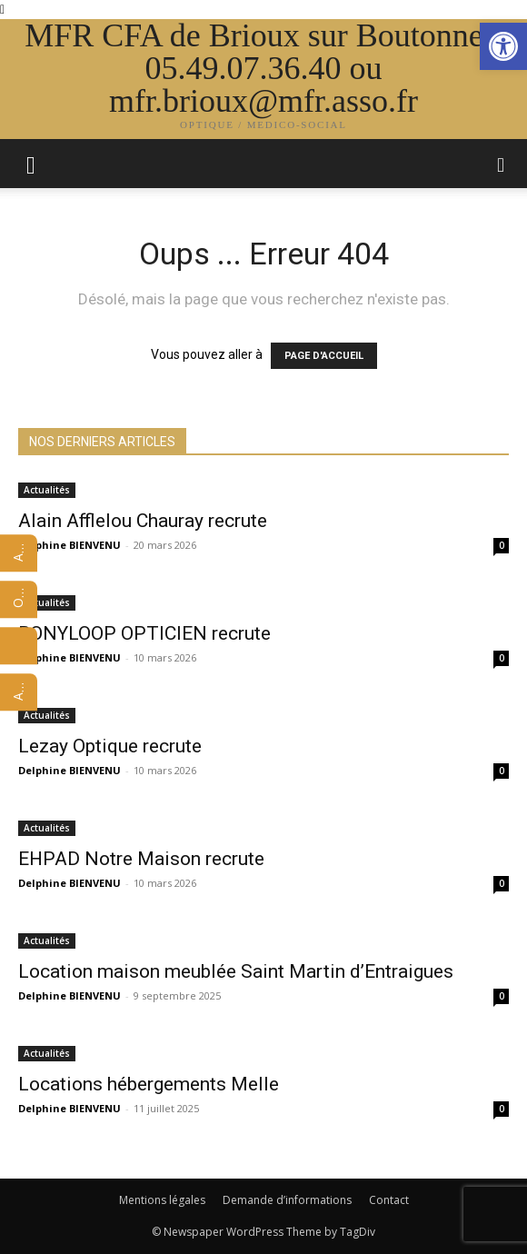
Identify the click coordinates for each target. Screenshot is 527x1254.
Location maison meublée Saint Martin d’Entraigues (235, 971)
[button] (501, 163)
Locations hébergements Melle (148, 1084)
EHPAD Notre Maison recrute (141, 859)
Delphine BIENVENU (69, 545)
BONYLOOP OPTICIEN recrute (144, 633)
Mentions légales (162, 1200)
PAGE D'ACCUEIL (323, 356)
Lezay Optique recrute (110, 746)
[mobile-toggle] (31, 163)
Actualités (47, 489)
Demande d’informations (287, 1200)
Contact (389, 1200)
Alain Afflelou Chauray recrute (142, 521)
